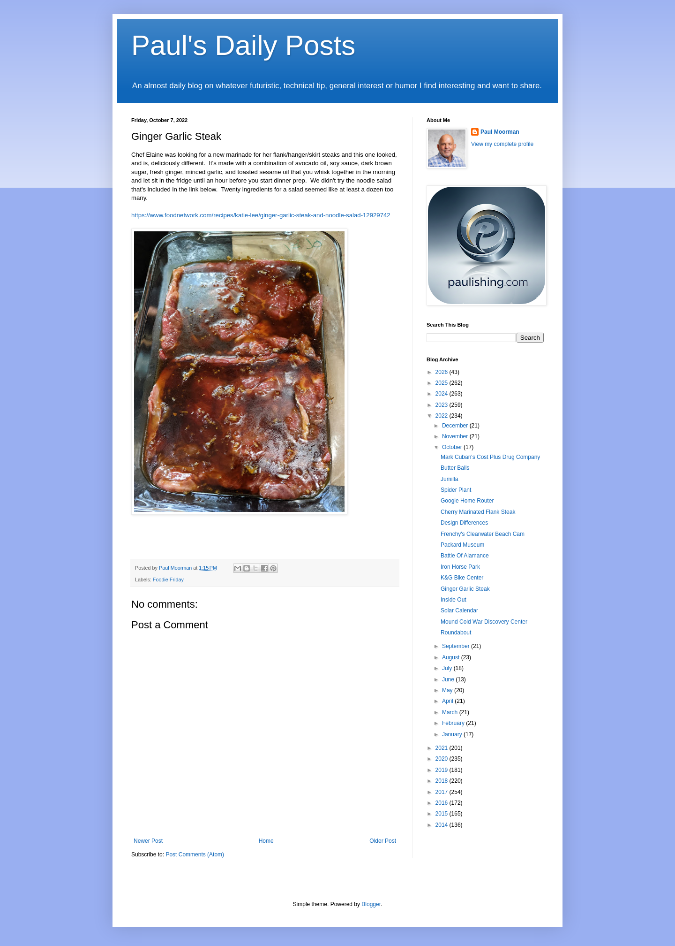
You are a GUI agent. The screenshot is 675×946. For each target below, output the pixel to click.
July (448, 668)
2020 (442, 758)
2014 (442, 825)
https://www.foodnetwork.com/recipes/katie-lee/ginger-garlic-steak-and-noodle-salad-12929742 (260, 215)
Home (266, 841)
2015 (442, 813)
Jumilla (449, 479)
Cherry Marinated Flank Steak (478, 512)
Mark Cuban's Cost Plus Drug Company (490, 457)
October (453, 447)
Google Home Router (467, 500)
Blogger (371, 904)
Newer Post (148, 841)
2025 (442, 383)
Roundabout (456, 632)
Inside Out (453, 599)
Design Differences (464, 522)
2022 (442, 415)
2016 (442, 803)
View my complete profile (502, 144)
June (449, 679)
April (448, 701)
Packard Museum (462, 545)
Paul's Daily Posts (243, 45)
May (448, 690)
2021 (442, 748)
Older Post (382, 841)
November (456, 436)
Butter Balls (455, 468)
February (454, 723)
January (453, 734)
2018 (442, 781)
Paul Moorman (499, 132)
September (456, 646)
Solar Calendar (459, 610)
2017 (442, 792)
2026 (442, 372)
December (456, 425)
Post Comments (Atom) (194, 854)
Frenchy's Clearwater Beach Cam (483, 534)
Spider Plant (456, 490)
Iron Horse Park (460, 567)
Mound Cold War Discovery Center (484, 621)
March (450, 712)
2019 (442, 770)
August (451, 657)
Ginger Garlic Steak (465, 589)
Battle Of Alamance (465, 555)
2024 (442, 393)
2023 (442, 405)
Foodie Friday (168, 579)
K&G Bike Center (462, 577)
